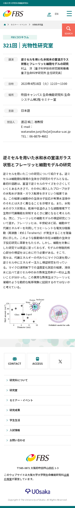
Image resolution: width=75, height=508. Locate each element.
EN (56, 14)
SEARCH (69, 33)
